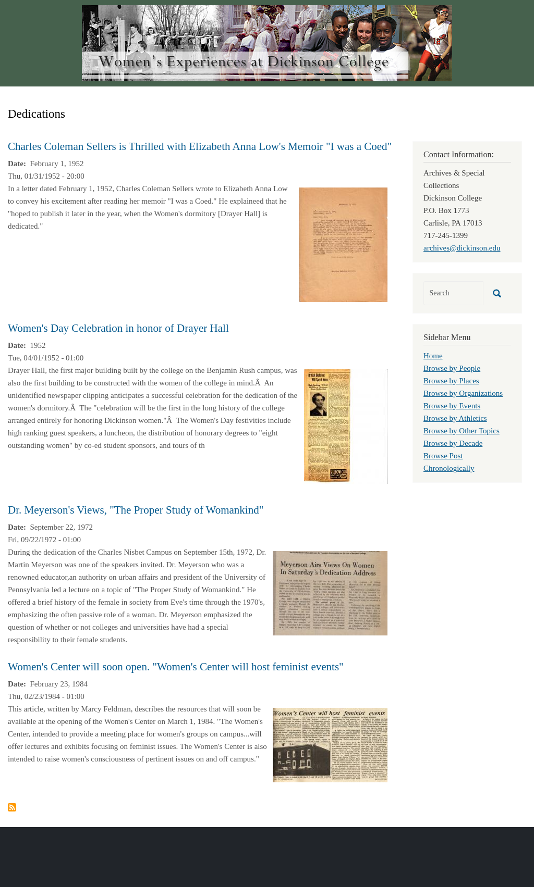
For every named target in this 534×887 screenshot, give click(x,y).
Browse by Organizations (463, 393)
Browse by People (451, 368)
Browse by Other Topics (461, 431)
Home (433, 356)
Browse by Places (451, 381)
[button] (343, 244)
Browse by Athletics (455, 418)
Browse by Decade (452, 443)
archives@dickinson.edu (462, 248)
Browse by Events (451, 406)
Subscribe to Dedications (12, 807)
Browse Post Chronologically (449, 462)
